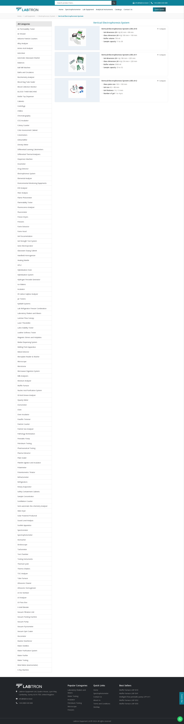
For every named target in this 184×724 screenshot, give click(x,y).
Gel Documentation (24, 236)
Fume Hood (22, 231)
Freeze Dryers (22, 217)
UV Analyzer (22, 597)
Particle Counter (23, 424)
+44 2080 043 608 (26, 703)
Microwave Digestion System (28, 371)
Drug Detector (23, 169)
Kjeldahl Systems (23, 304)
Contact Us (128, 9)
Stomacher (21, 540)
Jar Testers (21, 299)
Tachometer (22, 549)
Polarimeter (21, 467)
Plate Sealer (22, 458)
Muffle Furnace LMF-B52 (128, 700)
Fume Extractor (23, 226)
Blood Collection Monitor (27, 87)
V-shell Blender (23, 607)
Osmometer (22, 405)
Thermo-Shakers (23, 569)
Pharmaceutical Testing (26, 448)
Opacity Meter (22, 400)
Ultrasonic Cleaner (24, 583)
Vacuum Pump (23, 622)
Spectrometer (22, 530)
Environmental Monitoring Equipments (32, 183)
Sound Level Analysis (25, 520)
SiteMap (96, 707)
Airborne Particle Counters (27, 38)
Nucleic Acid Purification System (29, 390)
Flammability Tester (25, 202)
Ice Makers (21, 284)
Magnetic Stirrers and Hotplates (29, 337)
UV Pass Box (22, 602)
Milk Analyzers (22, 376)
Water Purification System (27, 650)
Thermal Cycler (23, 564)
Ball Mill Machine (23, 67)
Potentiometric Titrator (26, 472)
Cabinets (20, 101)
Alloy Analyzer (22, 43)
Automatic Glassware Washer (28, 58)
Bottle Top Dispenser (25, 96)
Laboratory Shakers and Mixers (29, 313)
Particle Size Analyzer (25, 429)
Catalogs (118, 9)
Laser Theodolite (23, 323)
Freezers (20, 222)
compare (161, 29)
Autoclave (21, 53)
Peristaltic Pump (23, 438)
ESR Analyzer (22, 188)
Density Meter (22, 145)
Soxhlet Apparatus (24, 525)
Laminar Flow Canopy (25, 318)
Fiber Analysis (22, 193)
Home (61, 9)
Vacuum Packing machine (27, 617)
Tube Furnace (22, 578)
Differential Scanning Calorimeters (30, 149)
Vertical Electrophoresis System (70, 16)
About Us (96, 700)
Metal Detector (23, 352)
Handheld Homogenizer (26, 255)
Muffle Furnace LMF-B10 (128, 690)
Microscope (21, 361)
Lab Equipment (88, 9)
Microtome (21, 366)
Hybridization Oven (24, 270)
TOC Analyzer (22, 573)
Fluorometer (22, 212)
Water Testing (22, 660)
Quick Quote (161, 9)
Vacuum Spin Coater (25, 631)
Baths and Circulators (25, 72)
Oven (19, 410)
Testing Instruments (25, 559)
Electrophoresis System (46, 16)
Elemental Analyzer (24, 178)
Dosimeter (21, 164)
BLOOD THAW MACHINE (27, 91)
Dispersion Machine (25, 159)
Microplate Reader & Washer (28, 357)
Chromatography (23, 116)
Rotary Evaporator (24, 487)
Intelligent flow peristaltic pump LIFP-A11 (134, 697)
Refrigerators (22, 482)
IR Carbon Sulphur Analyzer (27, 294)
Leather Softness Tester (26, 332)
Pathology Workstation (26, 434)
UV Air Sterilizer (23, 593)
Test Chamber (22, 554)
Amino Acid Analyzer (25, 48)
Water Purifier (22, 655)
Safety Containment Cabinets (28, 491)
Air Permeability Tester (26, 29)
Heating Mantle (23, 260)
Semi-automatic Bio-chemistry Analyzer (32, 506)
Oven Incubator (23, 414)
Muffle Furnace (23, 385)
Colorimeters (22, 135)
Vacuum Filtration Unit (25, 612)
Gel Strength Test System (27, 241)
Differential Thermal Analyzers (28, 154)
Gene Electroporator (25, 246)
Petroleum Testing (24, 443)
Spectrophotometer (73, 9)
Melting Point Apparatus (26, 347)
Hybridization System (25, 275)
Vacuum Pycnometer (25, 626)
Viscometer (21, 636)
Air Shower (21, 34)
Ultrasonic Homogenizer (26, 588)
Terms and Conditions (101, 703)
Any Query (181, 698)
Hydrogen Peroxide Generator (28, 279)
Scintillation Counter (25, 501)
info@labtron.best (141, 3)
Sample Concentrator (25, 496)
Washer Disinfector (24, 641)
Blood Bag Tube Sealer (26, 82)
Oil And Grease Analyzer (26, 395)
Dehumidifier (22, 140)
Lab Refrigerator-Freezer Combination (31, 308)
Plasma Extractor (24, 453)
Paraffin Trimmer (24, 419)
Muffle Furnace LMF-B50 (128, 703)
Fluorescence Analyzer (25, 207)
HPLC (19, 265)
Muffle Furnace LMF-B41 (128, 693)
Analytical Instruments (104, 9)
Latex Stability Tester (25, 328)
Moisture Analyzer (24, 381)
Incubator (21, 289)
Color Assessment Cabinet (27, 130)
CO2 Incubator (23, 120)
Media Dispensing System (27, 342)
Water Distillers (23, 646)
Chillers (20, 111)
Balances (20, 63)
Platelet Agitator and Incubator (29, 463)
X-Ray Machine (23, 670)
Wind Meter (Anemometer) (27, 665)
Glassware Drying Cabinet (27, 251)
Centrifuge (21, 106)
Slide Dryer (21, 511)
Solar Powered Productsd (27, 516)
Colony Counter (23, 125)
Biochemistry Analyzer (25, 77)
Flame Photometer (24, 198)
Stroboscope (22, 544)
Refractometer (23, 477)
